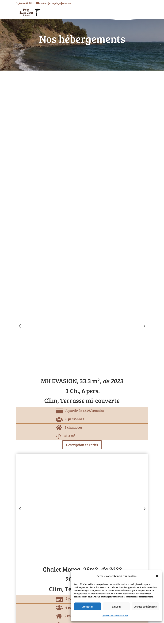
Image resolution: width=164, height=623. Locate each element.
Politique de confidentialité (115, 615)
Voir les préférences (145, 606)
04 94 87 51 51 (26, 3)
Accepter (87, 606)
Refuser (116, 606)
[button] (157, 576)
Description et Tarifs (82, 444)
